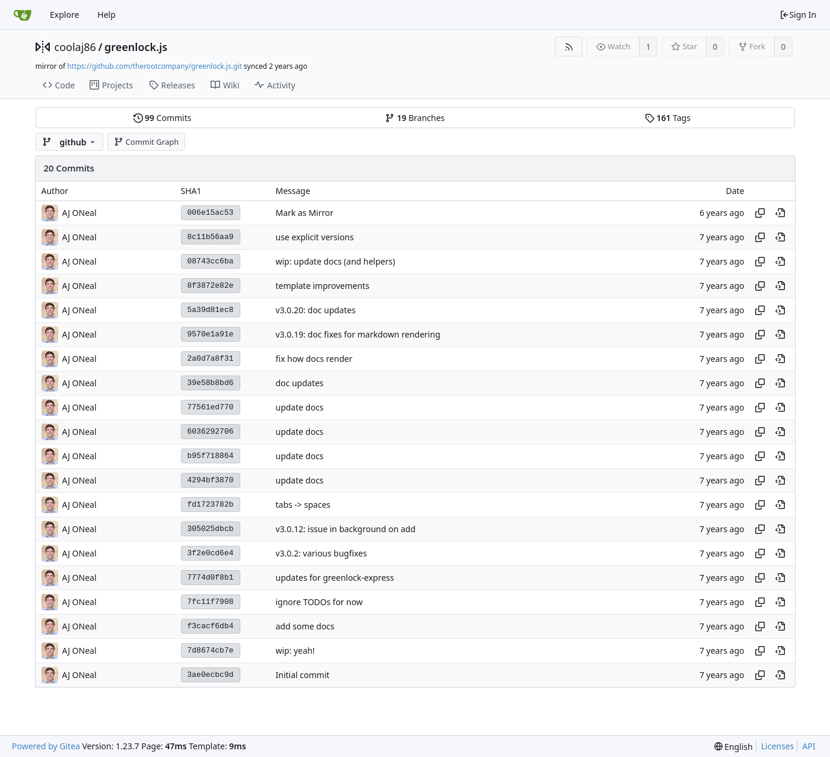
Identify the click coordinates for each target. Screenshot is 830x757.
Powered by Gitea (46, 746)
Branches (414, 117)
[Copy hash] (760, 213)
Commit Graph (146, 141)
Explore (64, 14)
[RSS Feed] (569, 46)
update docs (300, 407)
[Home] (22, 15)
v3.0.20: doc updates (316, 310)
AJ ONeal (79, 212)
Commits (162, 117)
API (808, 746)
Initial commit (303, 674)
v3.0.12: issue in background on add (346, 529)
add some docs (305, 626)
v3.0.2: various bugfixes (321, 553)
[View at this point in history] (780, 213)
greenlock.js (135, 47)
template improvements (323, 285)
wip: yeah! (295, 650)
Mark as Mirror (305, 212)
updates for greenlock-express (335, 577)
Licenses (777, 746)
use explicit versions (315, 237)
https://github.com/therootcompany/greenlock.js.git (154, 66)
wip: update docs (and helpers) (335, 261)
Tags (668, 117)
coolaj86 (75, 47)
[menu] (733, 746)
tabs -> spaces (303, 504)
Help (106, 14)
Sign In (798, 14)
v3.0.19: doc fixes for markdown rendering (358, 334)
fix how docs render (314, 358)
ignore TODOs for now (319, 601)
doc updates (300, 383)
